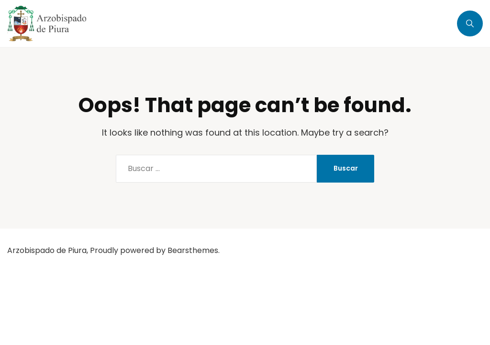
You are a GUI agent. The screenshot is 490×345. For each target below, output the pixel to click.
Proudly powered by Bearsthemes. (155, 250)
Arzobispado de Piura (47, 250)
